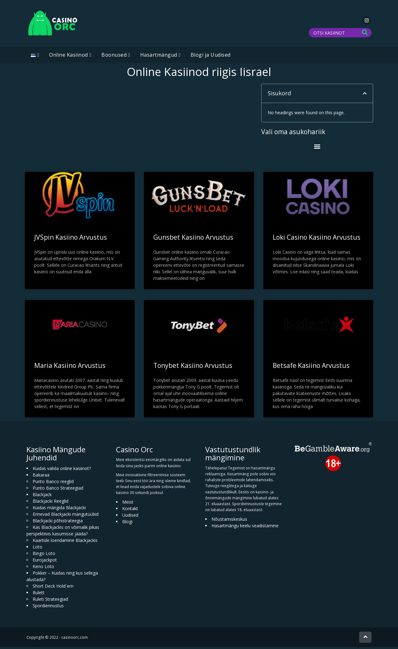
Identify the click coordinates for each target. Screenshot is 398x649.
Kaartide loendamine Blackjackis (65, 542)
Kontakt (130, 510)
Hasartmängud (158, 56)
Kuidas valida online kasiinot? (62, 470)
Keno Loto (43, 568)
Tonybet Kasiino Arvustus (192, 367)
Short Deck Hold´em (53, 588)
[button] (365, 95)
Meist (127, 504)
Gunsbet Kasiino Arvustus (193, 239)
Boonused (114, 56)
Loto (37, 549)
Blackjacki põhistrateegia (58, 522)
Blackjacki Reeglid (50, 503)
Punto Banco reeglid (53, 483)
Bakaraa (41, 477)
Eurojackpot (45, 562)
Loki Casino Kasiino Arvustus (316, 239)
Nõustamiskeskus (229, 521)
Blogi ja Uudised (211, 56)
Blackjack (42, 496)
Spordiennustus (48, 607)
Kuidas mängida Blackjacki (59, 509)
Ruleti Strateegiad (50, 601)
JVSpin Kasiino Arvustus (70, 239)
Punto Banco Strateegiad (58, 490)
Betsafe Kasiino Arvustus (311, 367)
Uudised (130, 517)
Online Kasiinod (68, 56)
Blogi (127, 523)
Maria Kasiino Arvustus (69, 367)
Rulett (38, 594)
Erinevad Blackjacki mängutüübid (66, 516)
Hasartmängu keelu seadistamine (245, 527)
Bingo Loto (44, 555)
